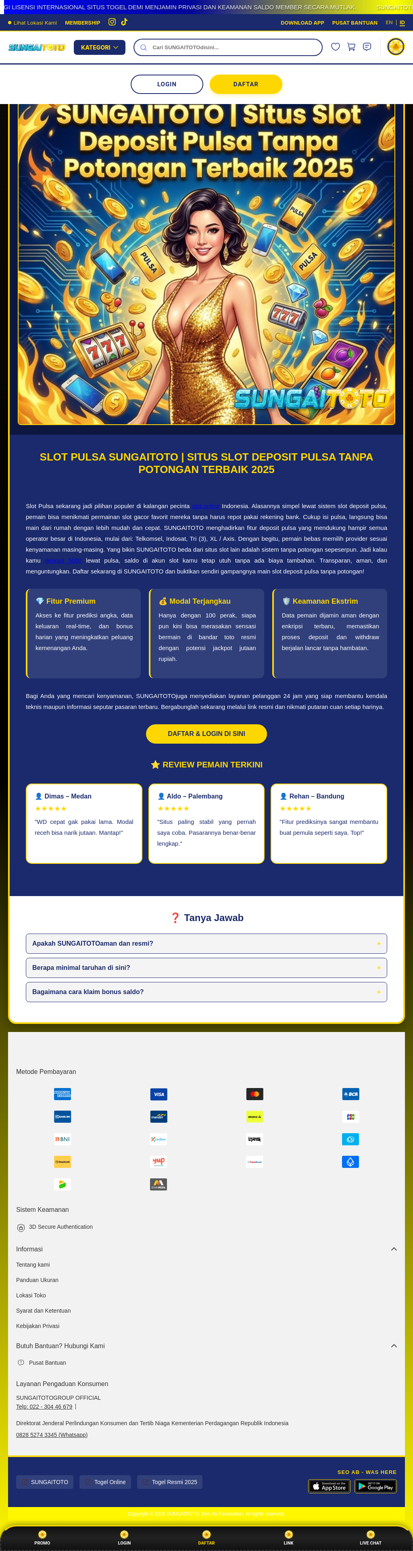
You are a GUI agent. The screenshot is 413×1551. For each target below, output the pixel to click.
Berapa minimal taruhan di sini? (81, 967)
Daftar (206, 1538)
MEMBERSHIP (82, 22)
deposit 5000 (63, 560)
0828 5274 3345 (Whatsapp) (52, 1435)
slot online (206, 505)
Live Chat (371, 1538)
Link (289, 1538)
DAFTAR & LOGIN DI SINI (206, 733)
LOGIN (167, 84)
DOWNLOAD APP (302, 22)
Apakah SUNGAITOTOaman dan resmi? (92, 943)
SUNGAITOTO (44, 1482)
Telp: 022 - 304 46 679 (44, 1406)
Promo (42, 1538)
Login (124, 1538)
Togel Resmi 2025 (169, 1482)
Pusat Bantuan (47, 1362)
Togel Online (105, 1482)
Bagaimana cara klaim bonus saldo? (88, 991)
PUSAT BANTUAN (355, 22)
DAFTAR (246, 84)
